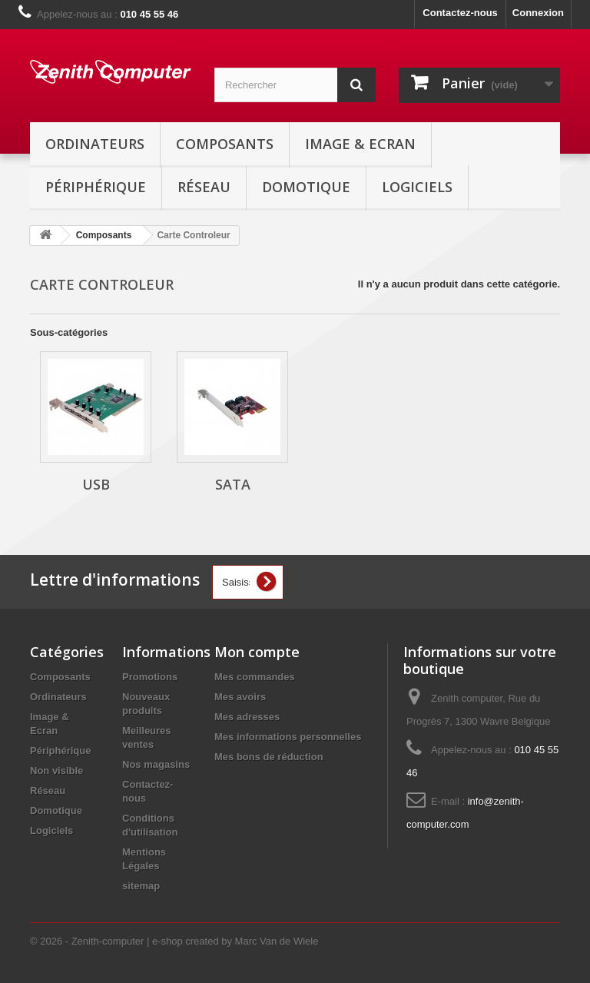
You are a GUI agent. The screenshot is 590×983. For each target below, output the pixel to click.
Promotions (149, 676)
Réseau (203, 187)
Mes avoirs (240, 696)
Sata (232, 484)
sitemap (141, 886)
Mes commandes (254, 676)
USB (96, 484)
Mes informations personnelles (287, 736)
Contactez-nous (460, 12)
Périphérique (95, 187)
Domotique (306, 187)
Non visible (56, 770)
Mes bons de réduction (268, 756)
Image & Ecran (360, 143)
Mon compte (257, 652)
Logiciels (417, 187)
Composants (224, 143)
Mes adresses (247, 716)
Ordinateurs (94, 143)
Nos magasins (156, 764)
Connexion (538, 12)
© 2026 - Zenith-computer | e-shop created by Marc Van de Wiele (174, 941)
